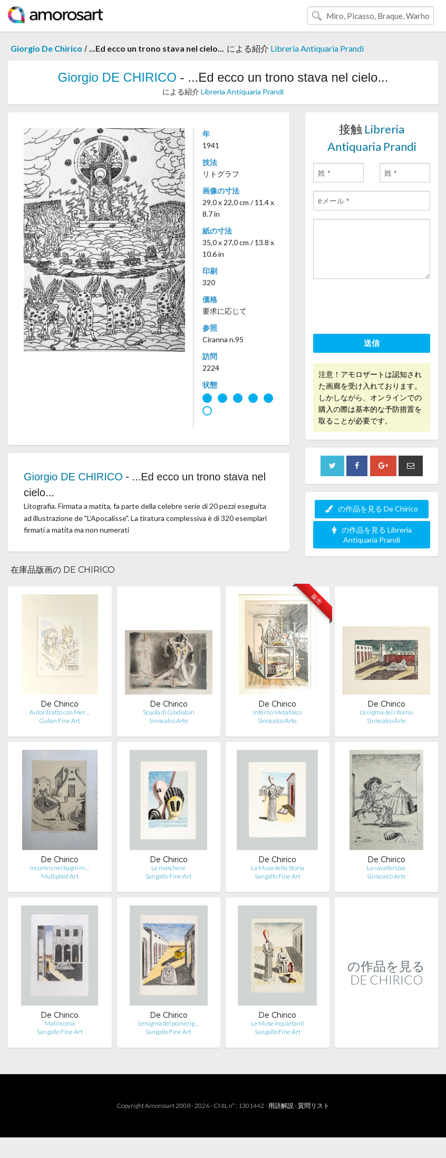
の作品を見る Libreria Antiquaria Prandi (372, 534)
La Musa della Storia (277, 868)
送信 (372, 343)
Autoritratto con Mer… (60, 712)
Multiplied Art (60, 876)
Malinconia (60, 1023)
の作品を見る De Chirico (371, 508)
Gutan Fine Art (59, 721)
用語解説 (281, 1105)
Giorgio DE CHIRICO (117, 77)
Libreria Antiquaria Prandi (317, 48)
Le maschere (168, 868)
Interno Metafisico (277, 712)
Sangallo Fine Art (168, 876)
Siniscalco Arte (168, 721)
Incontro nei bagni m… (59, 868)
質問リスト (313, 1105)
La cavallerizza (386, 868)
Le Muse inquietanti (277, 1023)
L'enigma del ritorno (386, 712)
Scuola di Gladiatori (169, 712)
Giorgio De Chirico (46, 48)
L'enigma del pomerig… (168, 1023)
